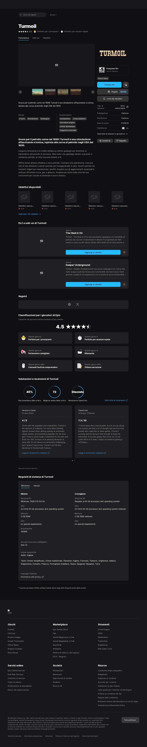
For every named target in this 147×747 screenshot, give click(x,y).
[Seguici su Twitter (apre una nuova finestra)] (77, 305)
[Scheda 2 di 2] (74, 460)
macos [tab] (37, 485)
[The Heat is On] (41, 241)
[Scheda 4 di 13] (75, 92)
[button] (113, 133)
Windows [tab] (25, 485)
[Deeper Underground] (41, 273)
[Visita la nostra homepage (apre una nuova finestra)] (69, 305)
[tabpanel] (73, 512)
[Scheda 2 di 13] (50, 92)
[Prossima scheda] (93, 92)
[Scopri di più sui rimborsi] (127, 107)
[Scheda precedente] (20, 92)
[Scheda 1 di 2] (72, 460)
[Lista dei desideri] (113, 99)
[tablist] (73, 485)
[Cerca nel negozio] (21, 14)
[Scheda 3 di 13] (63, 92)
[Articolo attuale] (37, 92)
